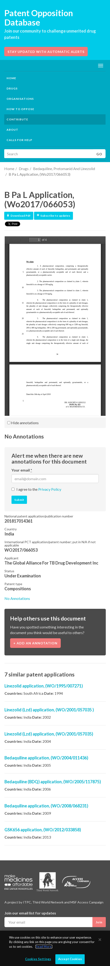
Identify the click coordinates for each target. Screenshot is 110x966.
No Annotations (17, 598)
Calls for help (19, 140)
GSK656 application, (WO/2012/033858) (42, 829)
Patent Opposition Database (38, 17)
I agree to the (38, 489)
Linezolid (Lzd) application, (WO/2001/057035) (48, 733)
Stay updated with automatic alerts (46, 52)
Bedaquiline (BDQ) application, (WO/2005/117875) (52, 781)
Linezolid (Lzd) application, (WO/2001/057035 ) (49, 709)
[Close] (100, 942)
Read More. (43, 948)
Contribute (17, 119)
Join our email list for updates (30, 913)
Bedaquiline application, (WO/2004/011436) (46, 757)
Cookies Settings (38, 961)
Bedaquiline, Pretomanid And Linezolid (64, 168)
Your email (21, 470)
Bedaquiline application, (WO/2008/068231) (46, 805)
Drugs (24, 168)
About (12, 129)
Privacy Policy (49, 489)
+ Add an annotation (35, 643)
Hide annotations (23, 422)
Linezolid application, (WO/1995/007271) (43, 685)
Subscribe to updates (53, 215)
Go (99, 154)
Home (11, 78)
